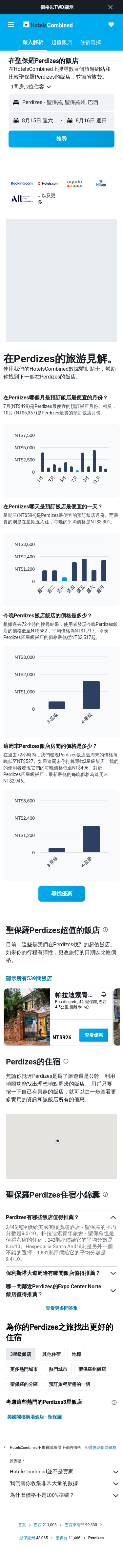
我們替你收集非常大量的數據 (65, 1484)
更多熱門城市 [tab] (24, 1369)
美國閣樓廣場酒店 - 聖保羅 (34, 1416)
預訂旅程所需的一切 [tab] (69, 1384)
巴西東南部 (74, 1525)
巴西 (38, 1525)
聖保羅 (62, 1538)
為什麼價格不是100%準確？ (65, 1495)
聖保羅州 (27, 1538)
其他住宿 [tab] (51, 1354)
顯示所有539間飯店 (29, 978)
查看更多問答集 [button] (62, 1308)
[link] (61, 894)
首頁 (22, 1525)
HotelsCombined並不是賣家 (65, 1472)
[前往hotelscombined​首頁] (47, 24)
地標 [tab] (76, 1354)
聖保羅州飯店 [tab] (92, 1369)
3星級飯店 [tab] (20, 1354)
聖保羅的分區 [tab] (24, 1384)
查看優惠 (94, 1035)
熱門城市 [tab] (58, 1369)
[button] (110, 7)
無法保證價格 (104, 1447)
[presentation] (105, 930)
